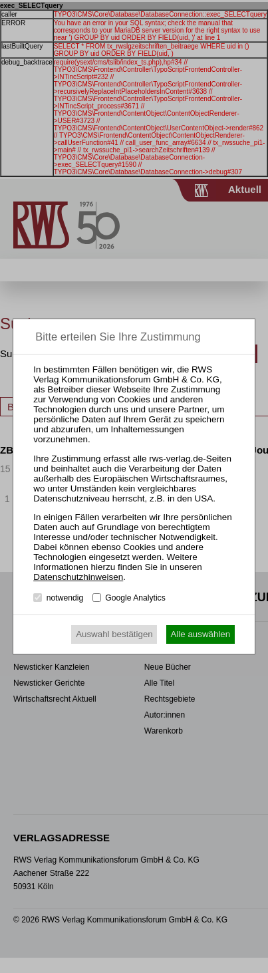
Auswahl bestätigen (114, 634)
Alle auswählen (201, 634)
